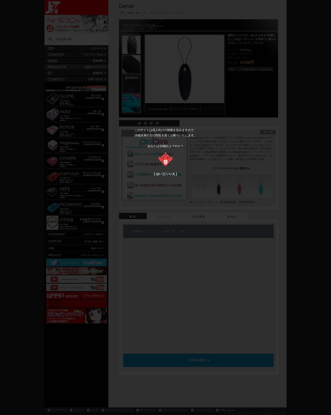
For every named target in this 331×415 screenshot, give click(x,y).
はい (159, 174)
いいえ (170, 174)
